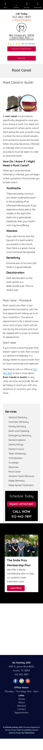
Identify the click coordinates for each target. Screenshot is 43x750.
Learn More (16, 588)
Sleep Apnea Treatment (21, 485)
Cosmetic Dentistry (19, 421)
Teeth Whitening (17, 453)
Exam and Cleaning (19, 431)
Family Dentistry (17, 426)
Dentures (13, 467)
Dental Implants (17, 440)
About (21, 702)
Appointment (21, 712)
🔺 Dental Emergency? (21, 20)
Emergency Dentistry (20, 435)
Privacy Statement (31, 727)
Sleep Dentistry (17, 480)
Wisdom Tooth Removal (21, 476)
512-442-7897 (21, 17)
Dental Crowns (16, 449)
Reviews (21, 705)
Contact (21, 709)
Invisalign (14, 462)
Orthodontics (15, 458)
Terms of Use (10, 730)
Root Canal (15, 471)
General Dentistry (18, 417)
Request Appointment (21, 504)
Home (21, 699)
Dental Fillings (16, 444)
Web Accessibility (24, 730)
